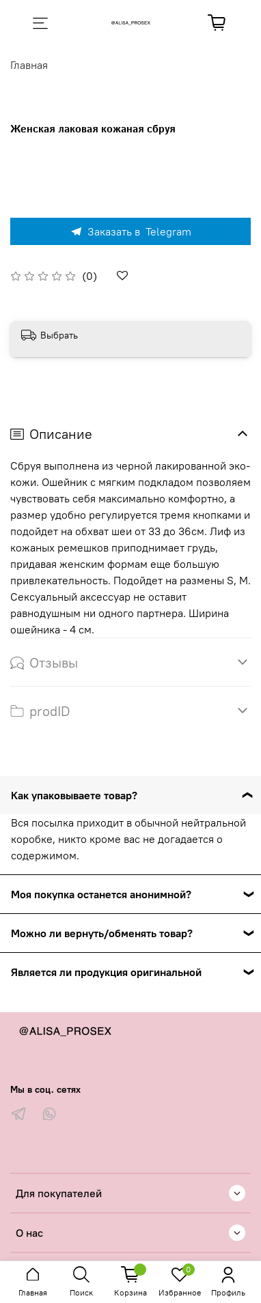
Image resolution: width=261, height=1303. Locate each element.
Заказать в (130, 231)
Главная (29, 65)
